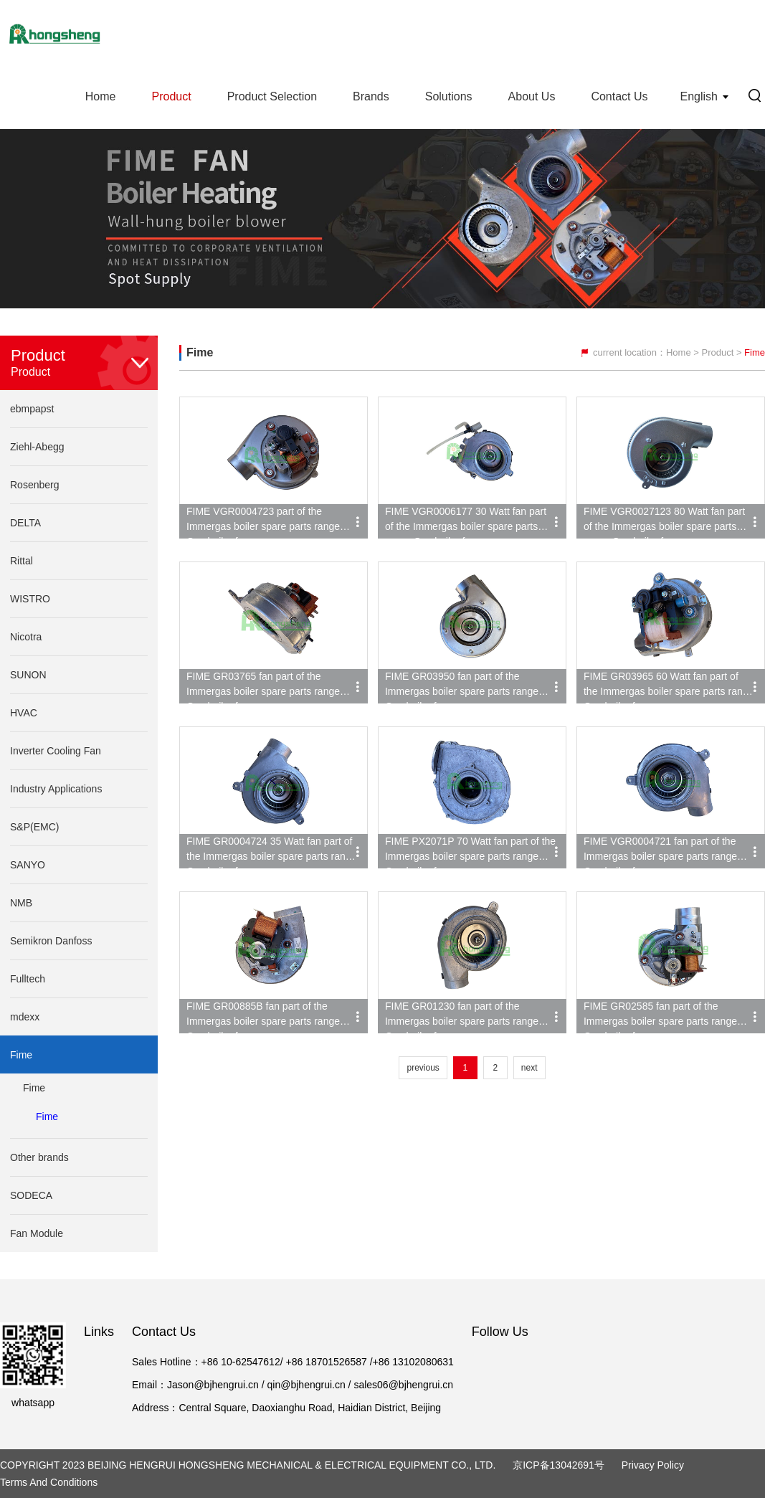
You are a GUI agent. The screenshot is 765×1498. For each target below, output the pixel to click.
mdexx (24, 1017)
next (529, 1068)
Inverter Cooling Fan (55, 751)
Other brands (39, 1157)
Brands (371, 96)
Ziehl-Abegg (37, 446)
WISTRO (30, 599)
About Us (532, 96)
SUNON (28, 675)
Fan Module (36, 1233)
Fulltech (27, 979)
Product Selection (272, 96)
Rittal (21, 561)
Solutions (448, 96)
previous (423, 1068)
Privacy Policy (653, 1465)
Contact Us (619, 96)
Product (171, 96)
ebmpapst (32, 408)
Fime (21, 1055)
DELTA (25, 522)
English (699, 96)
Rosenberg (35, 484)
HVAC (23, 713)
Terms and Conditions (49, 1482)
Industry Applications (56, 789)
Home (100, 96)
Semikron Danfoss (51, 941)
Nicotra (26, 637)
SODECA (31, 1195)
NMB (21, 903)
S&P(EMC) (34, 827)
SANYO (27, 865)
